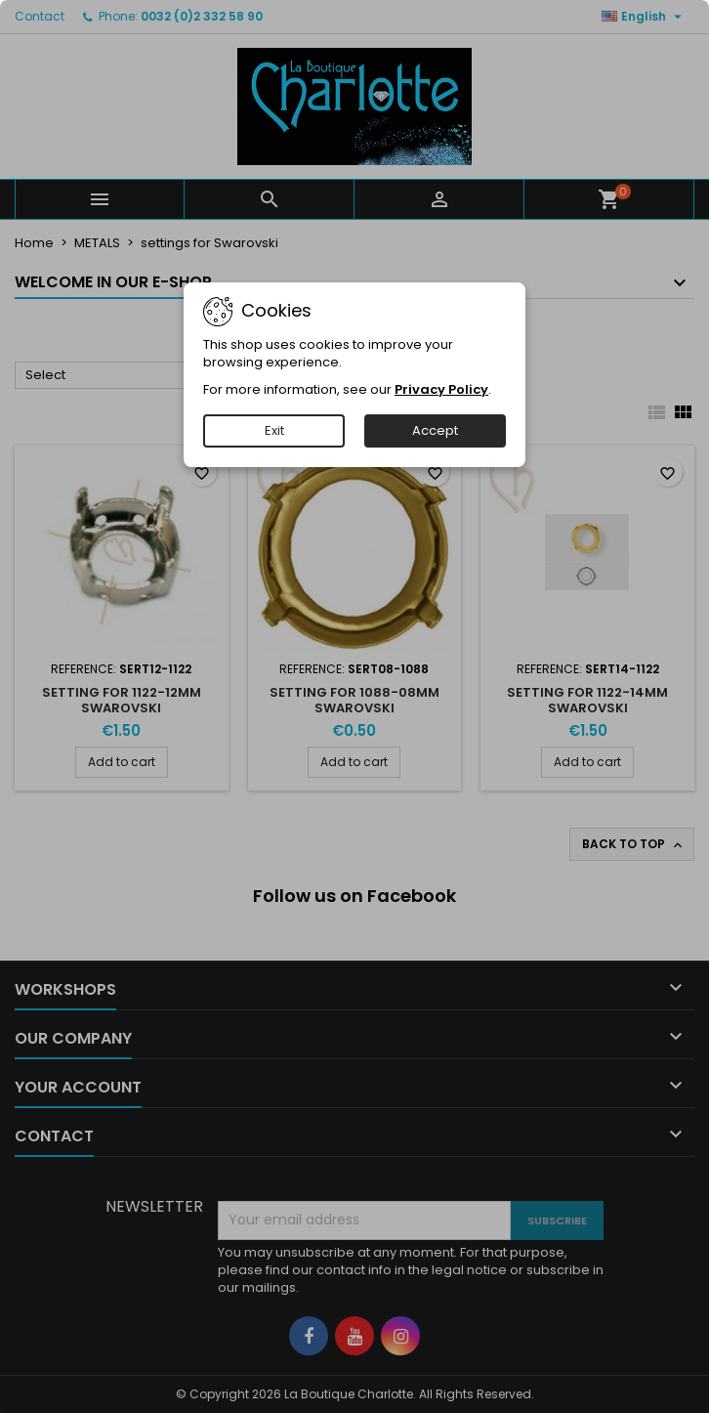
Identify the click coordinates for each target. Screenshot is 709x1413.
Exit (274, 430)
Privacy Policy (441, 389)
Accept (435, 430)
